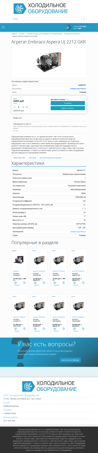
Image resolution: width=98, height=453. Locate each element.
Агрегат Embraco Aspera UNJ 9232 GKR (39, 317)
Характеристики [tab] (19, 158)
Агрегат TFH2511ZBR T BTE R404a (18, 271)
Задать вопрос (67, 108)
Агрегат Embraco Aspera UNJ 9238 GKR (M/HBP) (59, 317)
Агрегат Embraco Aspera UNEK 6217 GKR (78, 317)
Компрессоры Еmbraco (78, 89)
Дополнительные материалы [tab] (50, 158)
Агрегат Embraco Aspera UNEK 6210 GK (39, 271)
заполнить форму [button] (70, 360)
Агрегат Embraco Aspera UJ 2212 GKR (59, 271)
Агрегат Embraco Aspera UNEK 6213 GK (78, 271)
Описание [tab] (32, 158)
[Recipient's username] (46, 19)
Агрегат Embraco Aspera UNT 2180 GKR (19, 317)
